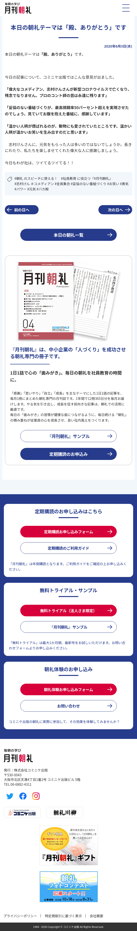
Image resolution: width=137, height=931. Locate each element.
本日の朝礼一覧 (68, 235)
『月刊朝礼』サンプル (68, 436)
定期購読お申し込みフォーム (68, 532)
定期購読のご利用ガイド (68, 548)
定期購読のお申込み (68, 454)
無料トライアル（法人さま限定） (68, 610)
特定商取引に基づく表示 (63, 915)
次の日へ (115, 210)
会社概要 (96, 915)
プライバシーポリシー (20, 915)
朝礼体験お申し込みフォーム (68, 689)
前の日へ (21, 210)
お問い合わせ (68, 706)
